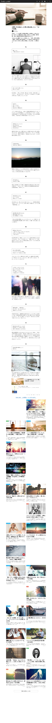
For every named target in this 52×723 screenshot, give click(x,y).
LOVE (27, 586)
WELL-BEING (28, 400)
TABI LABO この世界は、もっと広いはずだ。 (26, 397)
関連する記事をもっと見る (26, 691)
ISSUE (7, 421)
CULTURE (8, 463)
